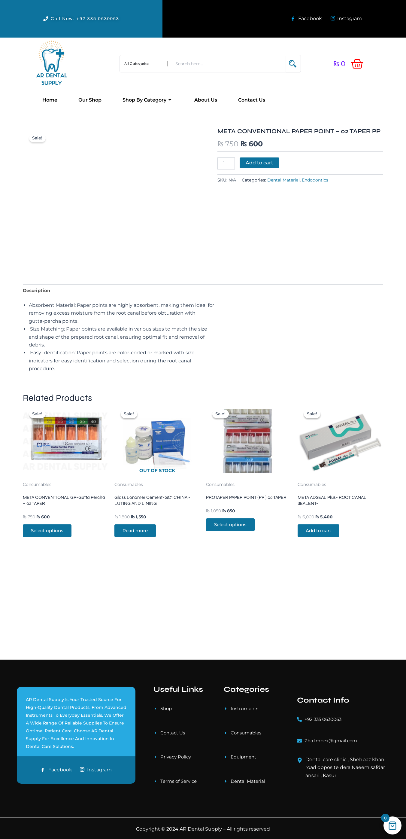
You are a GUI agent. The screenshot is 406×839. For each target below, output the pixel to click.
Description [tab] (37, 309)
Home (49, 100)
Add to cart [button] (320, 572)
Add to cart (259, 163)
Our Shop (90, 100)
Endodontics (315, 180)
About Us (205, 100)
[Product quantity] (226, 163)
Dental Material (283, 180)
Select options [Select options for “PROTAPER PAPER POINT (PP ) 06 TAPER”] (232, 572)
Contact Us (251, 100)
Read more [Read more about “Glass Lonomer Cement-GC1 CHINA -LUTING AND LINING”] (137, 572)
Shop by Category (147, 100)
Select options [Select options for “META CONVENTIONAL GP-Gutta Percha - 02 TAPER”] (49, 572)
